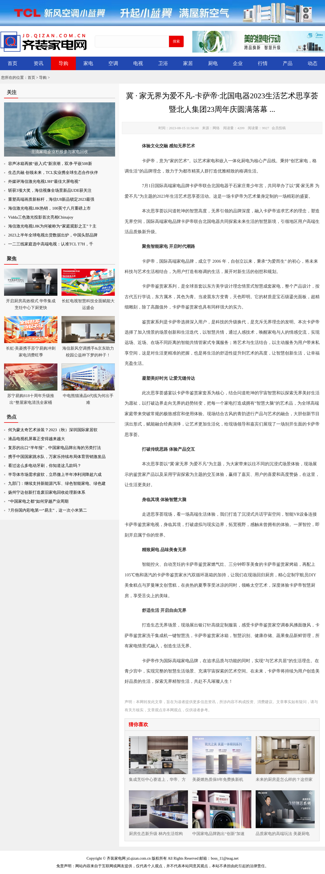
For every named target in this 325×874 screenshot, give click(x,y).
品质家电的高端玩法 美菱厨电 (283, 833)
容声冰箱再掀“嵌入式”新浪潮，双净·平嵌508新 (50, 163)
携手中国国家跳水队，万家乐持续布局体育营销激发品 (57, 456)
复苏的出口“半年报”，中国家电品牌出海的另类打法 (54, 448)
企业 (238, 63)
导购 (63, 63)
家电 (88, 63)
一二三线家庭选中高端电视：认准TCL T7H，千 (50, 244)
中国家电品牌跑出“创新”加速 (218, 833)
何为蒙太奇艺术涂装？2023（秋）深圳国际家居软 (53, 430)
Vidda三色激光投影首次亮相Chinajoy (40, 217)
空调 (113, 63)
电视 (138, 63)
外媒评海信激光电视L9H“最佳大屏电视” (44, 181)
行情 (263, 63)
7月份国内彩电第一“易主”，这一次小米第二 (47, 510)
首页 (12, 63)
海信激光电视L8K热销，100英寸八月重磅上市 (49, 208)
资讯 (38, 63)
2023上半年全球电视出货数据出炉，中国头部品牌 (53, 235)
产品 (287, 63)
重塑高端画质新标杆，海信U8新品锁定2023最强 (51, 199)
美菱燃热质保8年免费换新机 (217, 779)
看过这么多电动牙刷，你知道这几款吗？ (44, 465)
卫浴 (163, 63)
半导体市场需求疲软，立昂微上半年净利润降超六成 (55, 474)
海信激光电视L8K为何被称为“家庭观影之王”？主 (52, 226)
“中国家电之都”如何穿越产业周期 (38, 501)
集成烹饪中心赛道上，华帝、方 (157, 779)
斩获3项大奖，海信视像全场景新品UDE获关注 (50, 190)
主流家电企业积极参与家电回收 (59, 152)
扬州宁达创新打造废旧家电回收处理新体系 (46, 492)
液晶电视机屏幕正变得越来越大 (36, 439)
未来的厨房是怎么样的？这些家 (284, 779)
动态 (312, 63)
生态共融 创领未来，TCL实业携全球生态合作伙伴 (53, 172)
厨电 (213, 63)
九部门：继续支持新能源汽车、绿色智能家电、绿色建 (57, 483)
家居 (188, 63)
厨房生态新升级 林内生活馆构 (156, 833)
